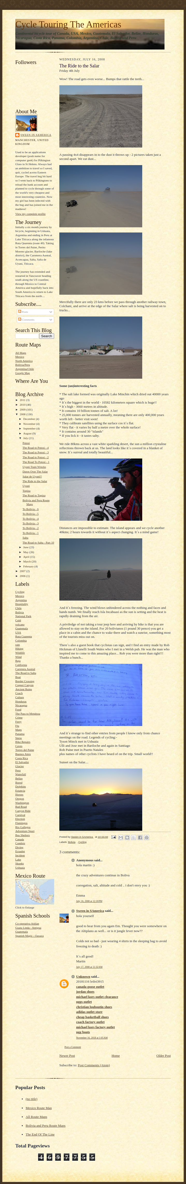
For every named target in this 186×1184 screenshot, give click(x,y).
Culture (19, 697)
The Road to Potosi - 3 (36, 452)
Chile (18, 608)
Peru (17, 770)
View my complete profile (30, 213)
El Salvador (22, 762)
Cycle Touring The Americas (68, 24)
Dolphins (20, 786)
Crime (19, 717)
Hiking (19, 648)
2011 (23, 399)
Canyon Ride (23, 810)
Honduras (20, 701)
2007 (23, 571)
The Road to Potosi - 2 (36, 457)
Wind (18, 656)
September (30, 428)
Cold (18, 620)
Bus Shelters (22, 835)
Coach (19, 693)
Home (116, 1056)
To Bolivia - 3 (31, 523)
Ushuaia (20, 867)
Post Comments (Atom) (94, 1065)
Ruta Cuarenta (23, 636)
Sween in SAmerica (35, 134)
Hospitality (21, 603)
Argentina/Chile (24, 368)
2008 (23, 414)
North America (24, 360)
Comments (26, 319)
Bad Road (21, 806)
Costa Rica (21, 758)
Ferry (18, 721)
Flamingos (21, 822)
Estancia (20, 790)
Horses (19, 794)
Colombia (21, 640)
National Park (23, 616)
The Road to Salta (25, 672)
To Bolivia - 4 (31, 518)
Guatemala (21, 628)
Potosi (26, 443)
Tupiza (27, 490)
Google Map (22, 373)
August (27, 433)
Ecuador (20, 851)
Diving (19, 847)
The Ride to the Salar (35, 481)
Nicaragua (21, 705)
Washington (22, 802)
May (26, 552)
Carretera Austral (25, 669)
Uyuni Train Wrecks (34, 466)
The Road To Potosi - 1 (36, 461)
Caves (18, 746)
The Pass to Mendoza (27, 713)
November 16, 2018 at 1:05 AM (92, 1037)
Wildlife (20, 652)
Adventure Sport (24, 831)
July (26, 438)
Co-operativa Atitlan (27, 923)
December (29, 418)
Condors (20, 843)
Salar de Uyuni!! (32, 476)
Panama (19, 733)
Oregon (19, 798)
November (29, 423)
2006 (23, 575)
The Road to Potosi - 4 (36, 447)
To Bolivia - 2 (31, 528)
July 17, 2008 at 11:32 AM (89, 966)
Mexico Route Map (39, 1108)
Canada (19, 839)
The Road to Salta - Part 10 (38, 542)
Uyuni (26, 485)
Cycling (19, 591)
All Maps (20, 352)
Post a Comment (73, 1047)
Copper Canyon (24, 685)
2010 (23, 404)
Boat (18, 677)
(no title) (31, 1099)
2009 (23, 409)
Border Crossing (24, 681)
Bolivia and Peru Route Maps (46, 1125)
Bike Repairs (22, 741)
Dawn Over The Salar (35, 471)
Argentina (21, 600)
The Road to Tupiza (34, 495)
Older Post (163, 1056)
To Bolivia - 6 (31, 509)
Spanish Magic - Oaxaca (29, 935)
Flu (17, 725)
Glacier (19, 766)
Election (20, 818)
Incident (20, 855)
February (28, 566)
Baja (17, 660)
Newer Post (67, 1056)
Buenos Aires (23, 754)
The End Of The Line (40, 1134)
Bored (18, 782)
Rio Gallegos (23, 827)
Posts (23, 311)
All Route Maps (36, 1117)
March (27, 561)
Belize (19, 778)
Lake (18, 859)
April (26, 556)
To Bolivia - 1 (31, 532)
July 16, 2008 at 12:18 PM (89, 901)
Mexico (19, 356)
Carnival (20, 814)
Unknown (83, 976)
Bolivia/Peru (22, 364)
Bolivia (19, 612)
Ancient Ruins (23, 689)
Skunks (19, 863)
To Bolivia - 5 (31, 513)
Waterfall (20, 774)
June (26, 547)
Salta (25, 537)
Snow (18, 737)
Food (18, 709)
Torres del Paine (24, 749)
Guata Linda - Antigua (28, 927)
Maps (18, 729)
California (21, 664)
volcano (19, 624)
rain (17, 644)
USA (18, 632)
